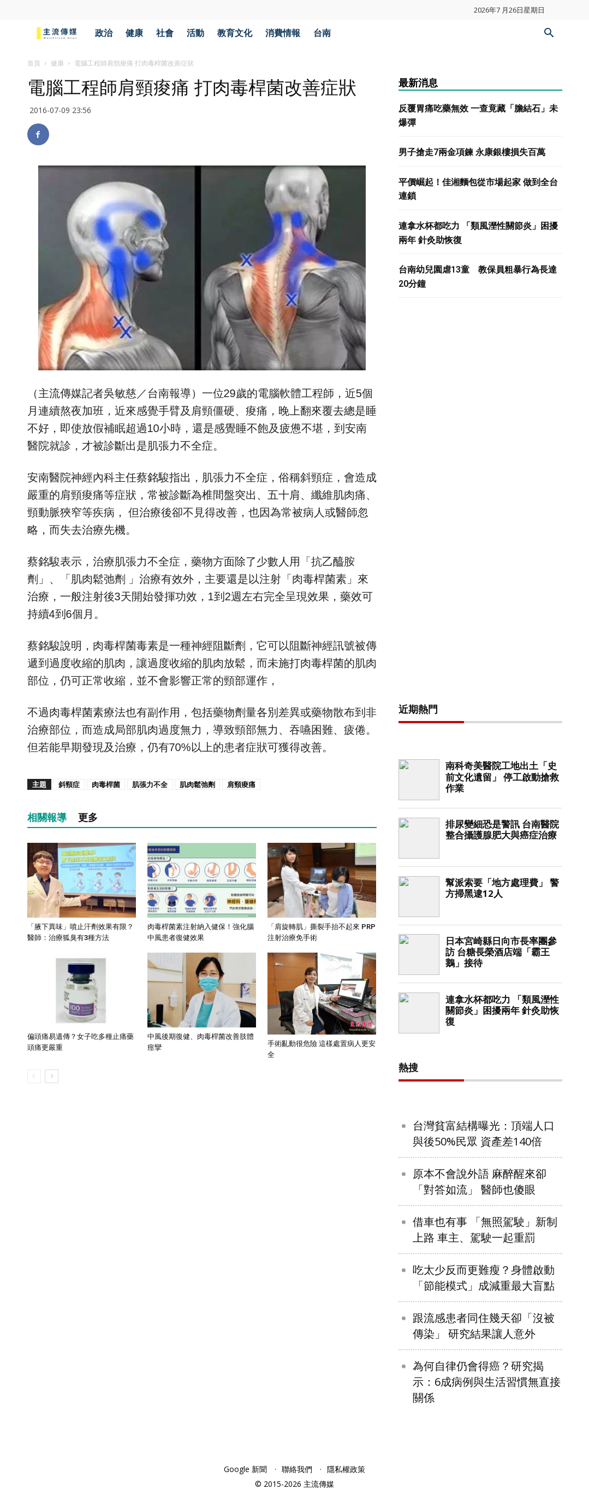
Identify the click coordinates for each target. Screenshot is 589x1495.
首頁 (33, 63)
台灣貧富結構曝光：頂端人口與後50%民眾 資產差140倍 (484, 1133)
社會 (165, 33)
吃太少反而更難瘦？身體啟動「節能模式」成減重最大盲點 (484, 1277)
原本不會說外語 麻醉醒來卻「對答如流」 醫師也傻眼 (479, 1181)
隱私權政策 (346, 1469)
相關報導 (47, 817)
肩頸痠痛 (241, 784)
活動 (195, 33)
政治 (103, 33)
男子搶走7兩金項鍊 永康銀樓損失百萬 (471, 152)
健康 (134, 33)
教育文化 (234, 33)
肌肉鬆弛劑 (197, 784)
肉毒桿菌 (106, 784)
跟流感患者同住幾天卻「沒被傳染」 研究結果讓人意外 (484, 1325)
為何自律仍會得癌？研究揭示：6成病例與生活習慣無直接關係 (487, 1381)
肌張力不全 (150, 784)
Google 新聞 (245, 1469)
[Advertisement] (480, 503)
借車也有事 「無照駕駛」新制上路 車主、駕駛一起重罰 (485, 1229)
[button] (549, 34)
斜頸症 (69, 784)
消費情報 (282, 33)
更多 (88, 817)
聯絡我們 (297, 1469)
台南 (322, 33)
